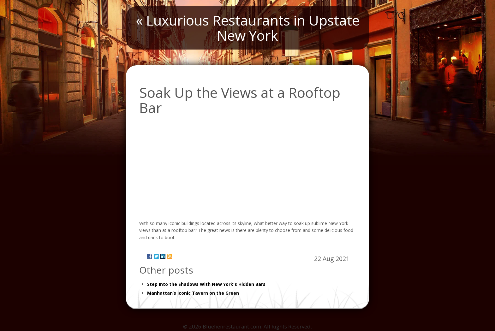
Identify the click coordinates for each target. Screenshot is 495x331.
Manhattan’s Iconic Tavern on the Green (193, 293)
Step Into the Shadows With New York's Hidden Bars (206, 284)
